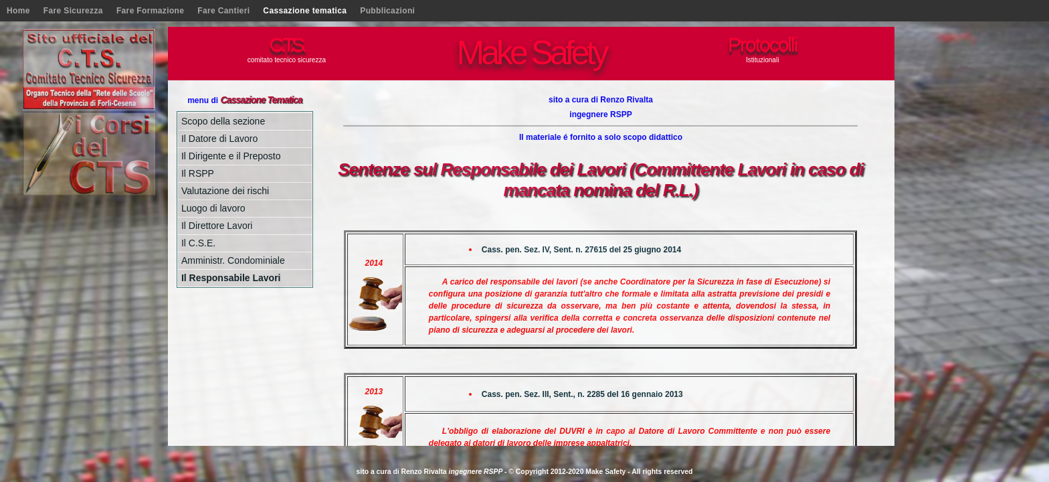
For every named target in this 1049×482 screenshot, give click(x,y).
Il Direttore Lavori (217, 225)
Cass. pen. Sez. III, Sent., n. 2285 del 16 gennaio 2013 (582, 394)
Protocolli (762, 44)
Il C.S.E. (198, 243)
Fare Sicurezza (73, 10)
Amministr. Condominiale (233, 260)
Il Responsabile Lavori (231, 277)
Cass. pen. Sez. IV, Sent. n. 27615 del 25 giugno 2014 (581, 249)
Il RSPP (197, 173)
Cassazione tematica (305, 10)
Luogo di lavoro (213, 208)
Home (18, 10)
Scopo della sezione (223, 121)
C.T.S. (287, 44)
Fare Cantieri (223, 10)
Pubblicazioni (387, 10)
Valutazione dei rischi (225, 190)
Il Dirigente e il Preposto (231, 156)
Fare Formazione (150, 10)
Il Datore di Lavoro (219, 138)
